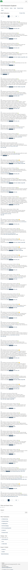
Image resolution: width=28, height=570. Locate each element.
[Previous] (1, 16)
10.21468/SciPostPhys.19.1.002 (7, 258)
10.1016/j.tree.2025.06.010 (20, 306)
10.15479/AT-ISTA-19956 (16, 154)
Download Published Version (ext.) (16, 479)
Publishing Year (4, 523)
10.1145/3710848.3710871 (6, 27)
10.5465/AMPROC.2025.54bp (6, 213)
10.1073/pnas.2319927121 (6, 181)
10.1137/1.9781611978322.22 (11, 233)
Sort (2, 541)
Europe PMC (23, 57)
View (7, 28)
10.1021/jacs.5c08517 (5, 316)
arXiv (18, 28)
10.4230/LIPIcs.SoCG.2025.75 (6, 268)
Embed (3, 551)
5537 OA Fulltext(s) (5, 525)
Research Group (4, 532)
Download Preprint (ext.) (12, 234)
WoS (16, 28)
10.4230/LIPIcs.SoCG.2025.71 (6, 288)
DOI (14, 28)
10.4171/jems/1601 (19, 478)
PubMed (19, 57)
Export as (3, 549)
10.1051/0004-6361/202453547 (18, 94)
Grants (15, 8)
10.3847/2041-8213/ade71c (15, 387)
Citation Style (4, 543)
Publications (6, 8)
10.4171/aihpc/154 (24, 495)
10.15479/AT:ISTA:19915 (5, 73)
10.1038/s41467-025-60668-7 (17, 249)
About (2, 10)
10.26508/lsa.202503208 (19, 162)
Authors (11, 8)
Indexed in (3, 530)
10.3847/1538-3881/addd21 (6, 172)
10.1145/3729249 (19, 137)
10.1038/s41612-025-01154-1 (9, 344)
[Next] (18, 16)
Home (2, 8)
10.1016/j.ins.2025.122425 (13, 146)
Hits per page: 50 (4, 539)
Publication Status (4, 521)
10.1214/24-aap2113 (22, 470)
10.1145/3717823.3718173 (6, 298)
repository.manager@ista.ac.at (7, 567)
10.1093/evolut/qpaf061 (5, 487)
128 (16, 16)
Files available (11, 28)
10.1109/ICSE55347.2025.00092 (14, 335)
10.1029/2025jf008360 (5, 37)
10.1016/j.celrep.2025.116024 (14, 378)
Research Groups (20, 8)
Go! (26, 512)
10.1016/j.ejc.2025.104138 (6, 46)
